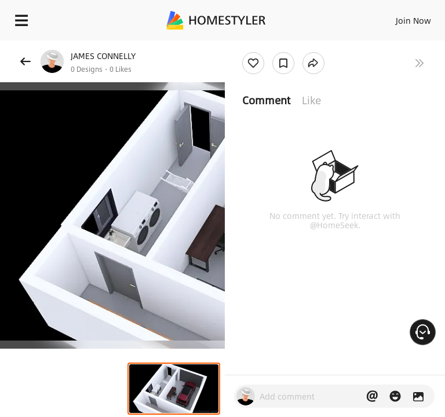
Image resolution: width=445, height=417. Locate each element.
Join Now (413, 20)
